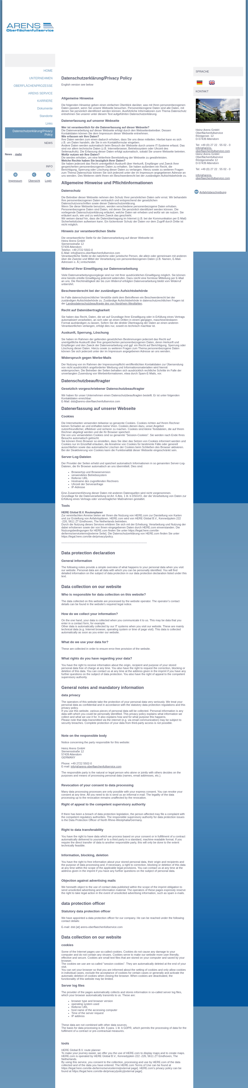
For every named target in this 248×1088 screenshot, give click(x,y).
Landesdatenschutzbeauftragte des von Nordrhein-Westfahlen (104, 303)
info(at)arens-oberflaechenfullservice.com (96, 766)
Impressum (15, 180)
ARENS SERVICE (40, 93)
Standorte (45, 116)
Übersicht (34, 180)
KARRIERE (44, 101)
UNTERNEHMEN (40, 78)
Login (48, 180)
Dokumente (44, 108)
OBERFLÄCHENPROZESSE (33, 86)
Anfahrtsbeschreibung (213, 192)
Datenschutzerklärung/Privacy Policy (32, 132)
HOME (48, 70)
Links (48, 123)
